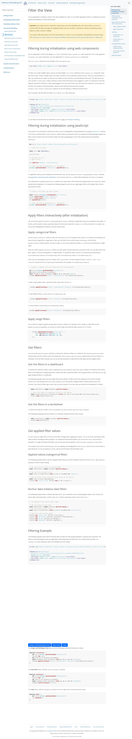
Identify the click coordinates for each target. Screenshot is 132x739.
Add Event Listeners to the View (13, 38)
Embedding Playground (76, 3)
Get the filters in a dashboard (118, 35)
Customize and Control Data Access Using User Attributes (49, 37)
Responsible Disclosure (66, 727)
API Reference (32, 3)
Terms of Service (40, 727)
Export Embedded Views (11, 59)
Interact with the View (10, 31)
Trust (76, 727)
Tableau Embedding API (11, 2)
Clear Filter (56, 645)
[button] (8, 15)
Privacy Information (52, 727)
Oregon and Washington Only (39, 645)
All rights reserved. (52, 731)
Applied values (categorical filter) (118, 47)
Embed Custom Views (10, 52)
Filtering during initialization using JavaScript (117, 17)
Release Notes (42, 3)
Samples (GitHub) (61, 3)
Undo (65, 645)
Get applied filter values (118, 43)
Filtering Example (116, 55)
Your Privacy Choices (98, 727)
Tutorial (50, 3)
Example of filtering (73, 119)
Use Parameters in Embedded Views (14, 55)
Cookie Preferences (85, 727)
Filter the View (8, 35)
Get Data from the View (10, 41)
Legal (31, 727)
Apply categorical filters (119, 26)
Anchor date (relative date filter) (119, 51)
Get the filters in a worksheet (118, 40)
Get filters (114, 32)
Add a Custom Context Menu (12, 48)
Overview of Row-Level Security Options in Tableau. (85, 37)
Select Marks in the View (11, 45)
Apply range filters (118, 29)
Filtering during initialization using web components (118, 11)
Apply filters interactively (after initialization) (43, 177)
